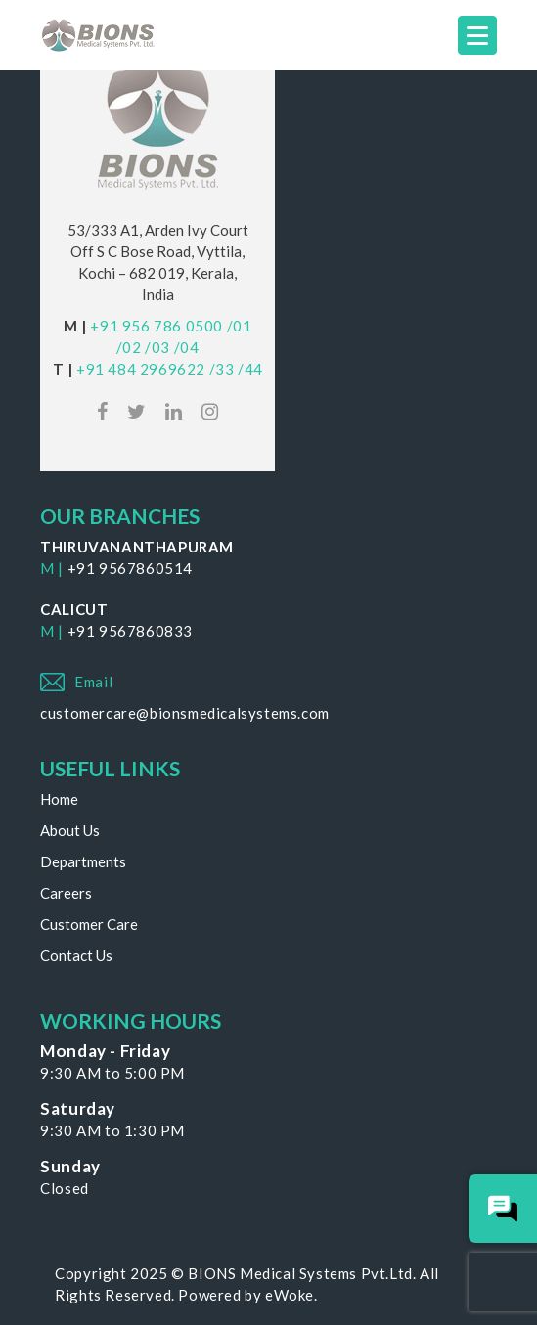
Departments (83, 861)
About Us (70, 830)
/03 (157, 347)
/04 (187, 347)
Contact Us (76, 955)
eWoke (289, 1294)
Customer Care (89, 924)
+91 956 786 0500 (156, 325)
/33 (222, 368)
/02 (129, 347)
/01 (239, 325)
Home (59, 799)
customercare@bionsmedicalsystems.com (185, 713)
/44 (250, 368)
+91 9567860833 (130, 631)
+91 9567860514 (130, 568)
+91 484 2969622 (140, 368)
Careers (66, 893)
